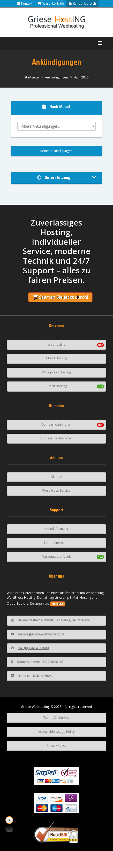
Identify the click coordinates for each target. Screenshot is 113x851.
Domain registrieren (56, 424)
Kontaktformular (56, 528)
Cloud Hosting (56, 358)
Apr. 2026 (81, 77)
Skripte (56, 476)
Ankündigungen (56, 77)
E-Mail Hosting (56, 386)
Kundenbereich (82, 3)
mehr (57, 603)
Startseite (31, 77)
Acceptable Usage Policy (56, 731)
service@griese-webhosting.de (37, 634)
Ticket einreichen (56, 542)
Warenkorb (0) (50, 3)
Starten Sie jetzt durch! (60, 297)
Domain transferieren (56, 438)
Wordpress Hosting (56, 372)
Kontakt (24, 3)
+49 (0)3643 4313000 (30, 648)
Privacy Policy (56, 745)
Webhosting (56, 344)
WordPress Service (56, 490)
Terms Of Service (56, 717)
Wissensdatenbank (56, 556)
